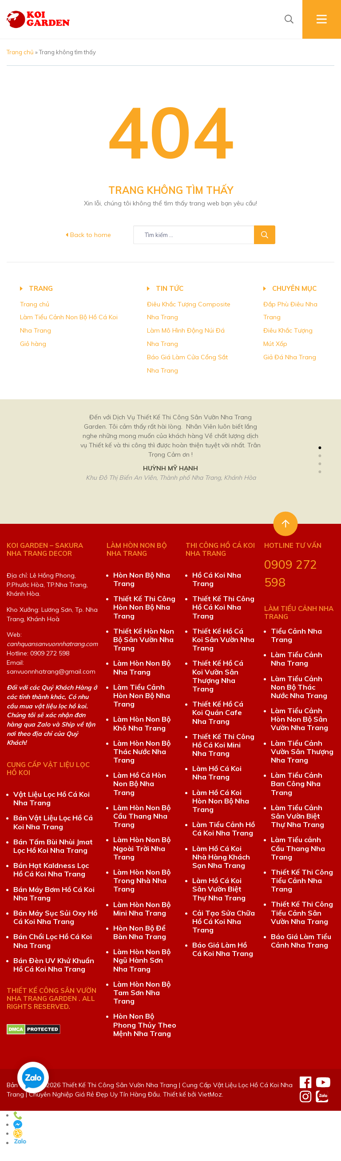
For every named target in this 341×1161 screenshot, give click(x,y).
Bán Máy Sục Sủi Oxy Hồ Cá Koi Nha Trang (55, 917)
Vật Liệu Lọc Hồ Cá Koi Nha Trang (51, 798)
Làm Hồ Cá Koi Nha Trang (217, 772)
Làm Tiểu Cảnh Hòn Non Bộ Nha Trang (141, 695)
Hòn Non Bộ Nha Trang (141, 579)
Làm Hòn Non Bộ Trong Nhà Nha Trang (141, 880)
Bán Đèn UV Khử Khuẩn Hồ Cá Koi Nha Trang (53, 964)
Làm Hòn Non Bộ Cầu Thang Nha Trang (141, 816)
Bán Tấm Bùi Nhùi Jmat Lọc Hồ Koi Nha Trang (53, 846)
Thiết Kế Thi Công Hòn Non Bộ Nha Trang (144, 607)
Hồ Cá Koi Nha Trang (216, 579)
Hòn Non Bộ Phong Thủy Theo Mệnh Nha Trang (144, 1024)
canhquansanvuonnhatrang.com (52, 644)
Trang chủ (20, 52)
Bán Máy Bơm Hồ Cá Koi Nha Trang (54, 893)
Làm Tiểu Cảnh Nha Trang (296, 658)
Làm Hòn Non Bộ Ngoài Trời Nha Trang (141, 848)
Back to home (88, 235)
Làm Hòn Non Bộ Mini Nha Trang (141, 908)
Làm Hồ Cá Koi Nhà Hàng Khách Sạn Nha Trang (221, 857)
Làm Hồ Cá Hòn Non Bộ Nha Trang (139, 783)
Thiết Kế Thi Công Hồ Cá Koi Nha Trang (223, 607)
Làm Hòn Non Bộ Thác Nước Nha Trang (141, 751)
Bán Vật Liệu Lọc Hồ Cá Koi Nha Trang (53, 822)
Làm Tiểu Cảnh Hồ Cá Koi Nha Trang (223, 828)
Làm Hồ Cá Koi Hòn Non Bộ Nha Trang (220, 801)
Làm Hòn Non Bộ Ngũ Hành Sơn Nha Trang (141, 960)
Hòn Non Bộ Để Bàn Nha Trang (139, 932)
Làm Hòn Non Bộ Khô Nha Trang (141, 723)
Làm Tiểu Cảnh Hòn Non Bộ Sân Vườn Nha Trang (299, 719)
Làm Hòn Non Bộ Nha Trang (141, 667)
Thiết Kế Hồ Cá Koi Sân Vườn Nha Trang (223, 639)
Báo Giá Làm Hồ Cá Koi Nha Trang (222, 949)
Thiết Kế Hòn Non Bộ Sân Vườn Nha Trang (143, 639)
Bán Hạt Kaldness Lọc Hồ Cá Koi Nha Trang (51, 869)
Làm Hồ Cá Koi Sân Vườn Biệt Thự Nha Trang (219, 889)
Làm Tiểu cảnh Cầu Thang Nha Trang (298, 848)
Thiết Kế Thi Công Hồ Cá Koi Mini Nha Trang (223, 745)
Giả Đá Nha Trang (289, 357)
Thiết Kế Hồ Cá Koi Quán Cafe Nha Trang (217, 712)
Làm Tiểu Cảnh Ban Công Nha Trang (296, 783)
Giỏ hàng (33, 344)
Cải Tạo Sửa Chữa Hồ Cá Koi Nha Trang (223, 921)
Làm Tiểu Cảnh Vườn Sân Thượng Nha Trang (302, 751)
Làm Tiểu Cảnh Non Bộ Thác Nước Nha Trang (299, 687)
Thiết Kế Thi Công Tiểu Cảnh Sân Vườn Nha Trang (302, 912)
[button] (319, 447)
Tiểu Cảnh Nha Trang (296, 635)
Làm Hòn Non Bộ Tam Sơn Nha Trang (141, 992)
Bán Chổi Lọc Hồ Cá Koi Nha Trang (52, 940)
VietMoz (210, 1094)
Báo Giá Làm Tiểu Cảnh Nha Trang (301, 940)
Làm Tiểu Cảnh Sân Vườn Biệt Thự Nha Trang (297, 816)
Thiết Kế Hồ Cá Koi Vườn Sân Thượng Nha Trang (217, 676)
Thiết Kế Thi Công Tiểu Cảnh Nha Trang (302, 880)
